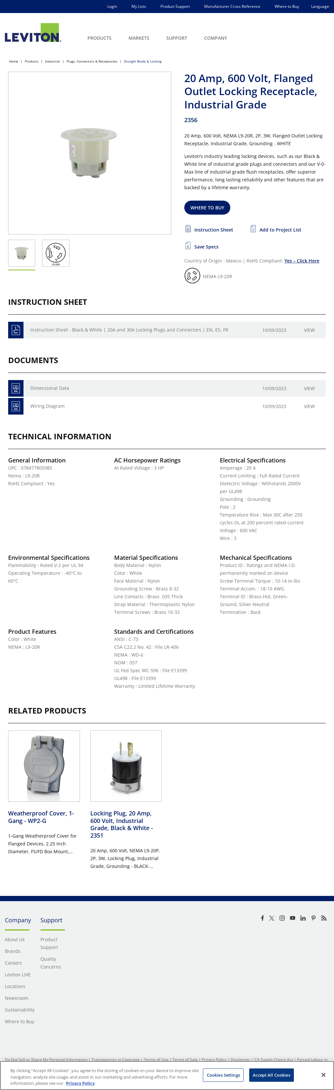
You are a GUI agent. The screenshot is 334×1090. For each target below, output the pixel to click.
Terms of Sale (185, 1059)
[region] (167, 1075)
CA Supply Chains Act (273, 1059)
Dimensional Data (49, 388)
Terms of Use (156, 1059)
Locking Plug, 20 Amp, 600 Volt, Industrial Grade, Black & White (121, 824)
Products (31, 61)
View (309, 330)
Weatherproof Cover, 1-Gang (41, 817)
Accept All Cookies (271, 1075)
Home (13, 61)
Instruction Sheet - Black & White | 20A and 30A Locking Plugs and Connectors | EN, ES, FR (129, 330)
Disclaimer (240, 1059)
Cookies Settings (223, 1075)
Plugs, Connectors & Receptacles (92, 61)
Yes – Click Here (301, 261)
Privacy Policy (214, 1059)
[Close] (323, 1075)
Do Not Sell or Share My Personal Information (46, 1059)
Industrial (52, 61)
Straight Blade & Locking (142, 61)
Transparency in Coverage (116, 1059)
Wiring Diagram (47, 406)
